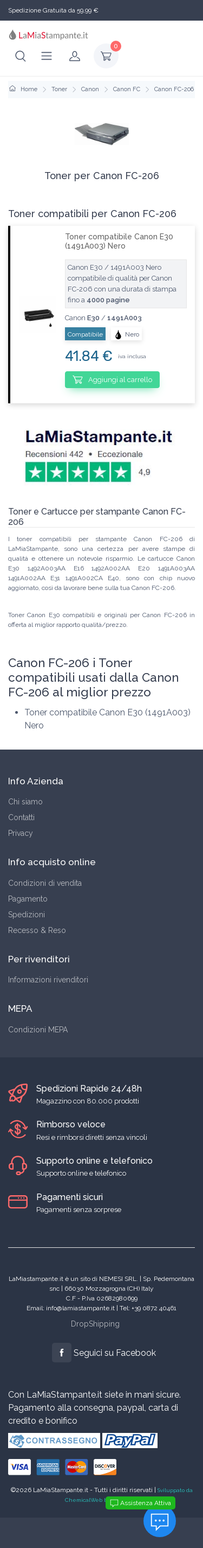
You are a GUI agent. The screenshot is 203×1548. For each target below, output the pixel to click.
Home (23, 89)
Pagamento (28, 898)
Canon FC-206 (174, 89)
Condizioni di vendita (45, 883)
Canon (90, 89)
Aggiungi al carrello (112, 379)
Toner (59, 89)
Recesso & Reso (37, 930)
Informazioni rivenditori (48, 979)
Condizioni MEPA (38, 1029)
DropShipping (95, 1323)
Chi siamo (25, 801)
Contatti (21, 817)
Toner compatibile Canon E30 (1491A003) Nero (119, 241)
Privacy (20, 833)
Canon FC (126, 89)
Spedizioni (26, 914)
